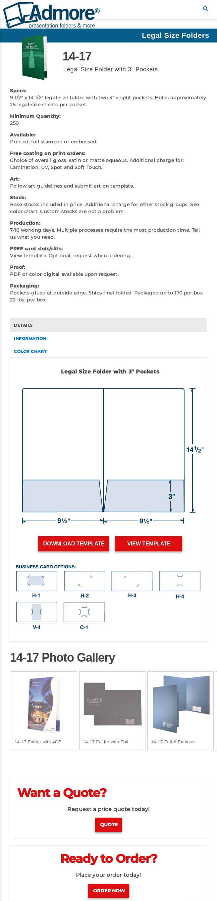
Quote (109, 825)
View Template (149, 543)
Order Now (109, 891)
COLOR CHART (30, 351)
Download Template (73, 543)
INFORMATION (30, 338)
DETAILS (23, 325)
